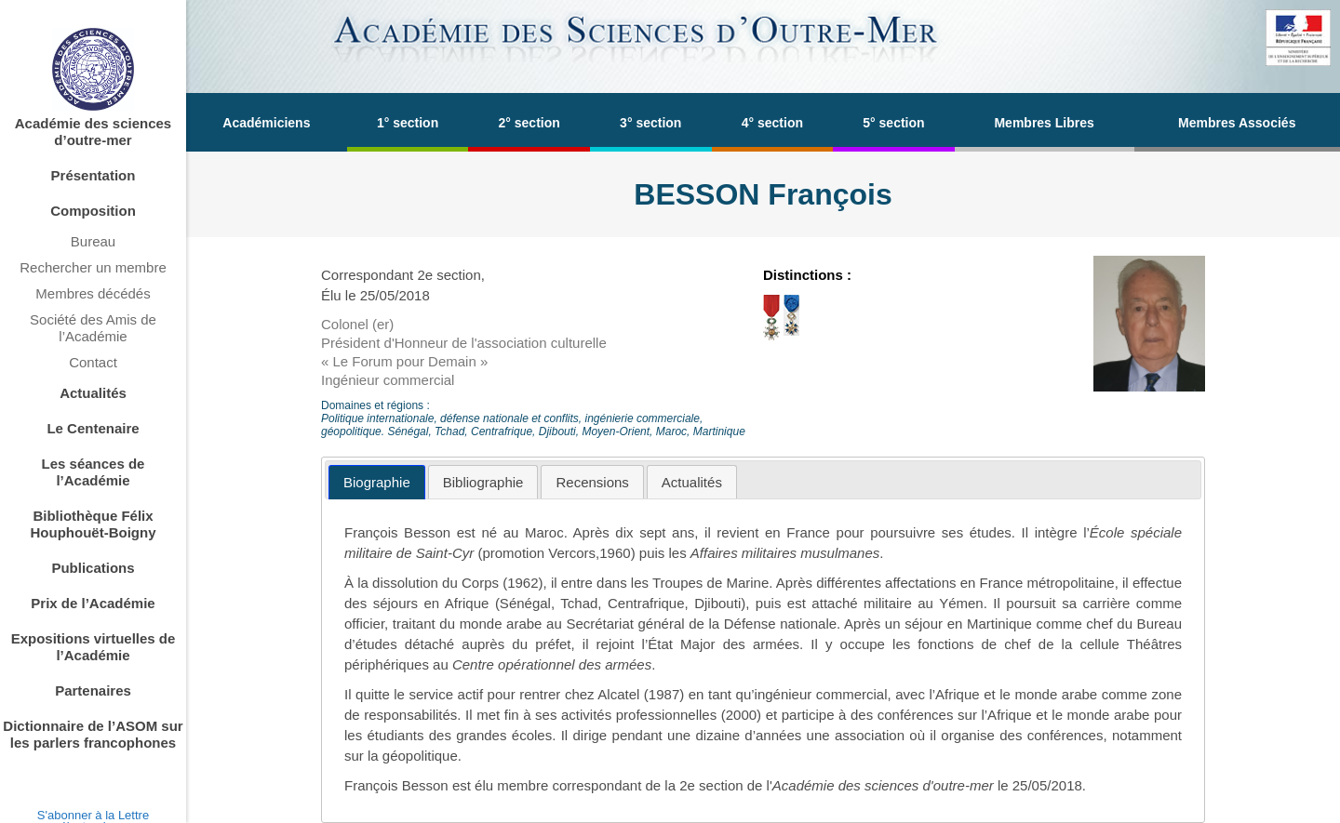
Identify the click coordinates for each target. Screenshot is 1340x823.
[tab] (376, 482)
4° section (772, 122)
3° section (650, 122)
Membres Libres (1043, 122)
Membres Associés (1236, 122)
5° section (893, 122)
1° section (407, 122)
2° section (529, 122)
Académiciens (266, 122)
